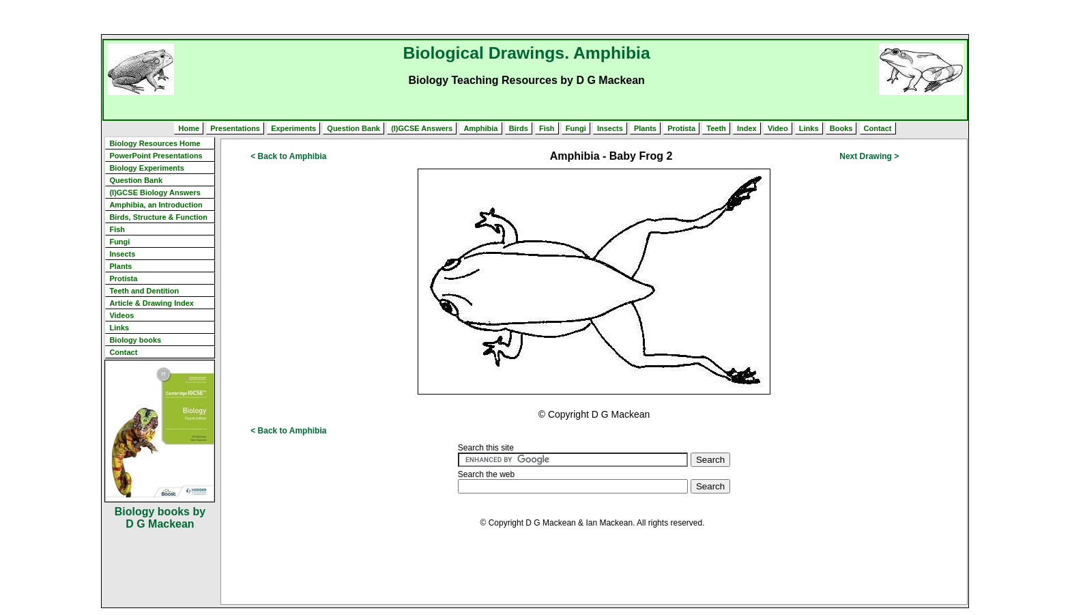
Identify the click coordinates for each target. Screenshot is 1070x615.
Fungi (576, 128)
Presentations (235, 128)
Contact (878, 128)
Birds (518, 128)
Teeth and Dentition (144, 291)
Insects (610, 128)
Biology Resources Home (154, 143)
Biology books (135, 340)
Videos (121, 315)
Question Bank (353, 128)
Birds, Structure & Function (158, 217)
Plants (645, 128)
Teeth (716, 128)
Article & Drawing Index (151, 303)
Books (841, 128)
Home (188, 128)
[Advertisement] (535, 17)
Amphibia (480, 128)
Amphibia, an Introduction (155, 205)
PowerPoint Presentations (155, 156)
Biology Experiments (146, 168)
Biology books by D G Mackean (160, 518)
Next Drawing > (869, 156)
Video (778, 128)
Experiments (293, 128)
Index (747, 128)
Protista (681, 128)
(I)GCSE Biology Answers (154, 192)
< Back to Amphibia (288, 156)
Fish (547, 128)
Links (809, 128)
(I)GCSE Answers (421, 128)
